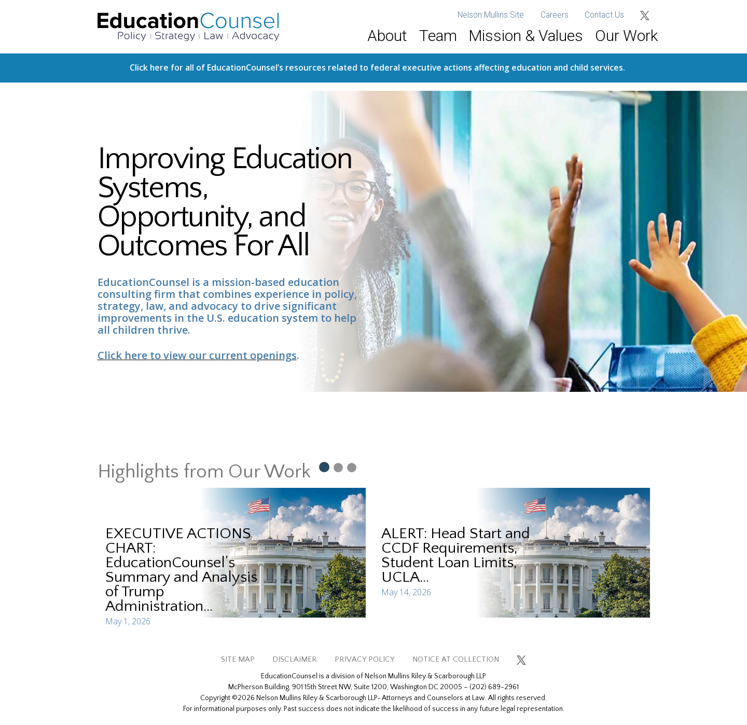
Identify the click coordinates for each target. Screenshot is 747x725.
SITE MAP (238, 659)
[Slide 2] (338, 467)
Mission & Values (525, 35)
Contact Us (604, 15)
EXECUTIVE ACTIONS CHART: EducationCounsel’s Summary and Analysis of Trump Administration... (181, 570)
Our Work (626, 35)
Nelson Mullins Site (491, 15)
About (387, 35)
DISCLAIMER (294, 659)
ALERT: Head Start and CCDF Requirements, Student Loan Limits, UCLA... (455, 555)
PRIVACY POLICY (365, 659)
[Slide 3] (351, 467)
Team (438, 35)
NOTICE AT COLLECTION (455, 659)
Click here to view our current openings (197, 355)
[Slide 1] (323, 466)
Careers (555, 15)
